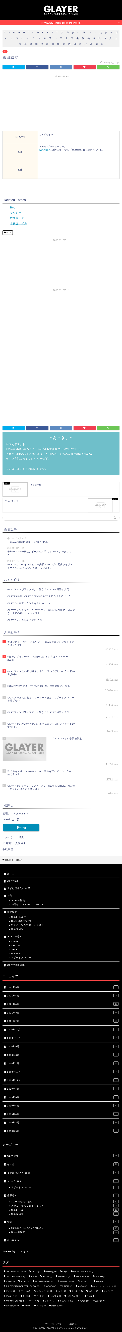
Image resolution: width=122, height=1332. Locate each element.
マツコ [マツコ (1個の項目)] (91, 1296)
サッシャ (15, 212)
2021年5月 (62, 995)
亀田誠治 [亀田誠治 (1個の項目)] (84, 1301)
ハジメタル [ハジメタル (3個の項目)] (55, 1296)
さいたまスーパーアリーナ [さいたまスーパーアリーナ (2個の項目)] (104, 1286)
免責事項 (73, 1324)
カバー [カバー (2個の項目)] (62, 1291)
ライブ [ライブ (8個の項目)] (35, 1301)
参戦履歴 (8, 849)
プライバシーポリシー (54, 1324)
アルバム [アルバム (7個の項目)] (26, 1291)
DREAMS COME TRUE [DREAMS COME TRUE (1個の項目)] (83, 1272)
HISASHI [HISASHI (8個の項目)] (47, 1276)
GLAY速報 (13, 881)
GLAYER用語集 (16, 965)
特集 (9, 895)
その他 (62, 1164)
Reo (12, 207)
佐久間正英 (45, 149)
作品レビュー (18, 917)
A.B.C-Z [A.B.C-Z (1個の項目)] (36, 1272)
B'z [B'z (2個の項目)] (65, 1272)
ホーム (11, 874)
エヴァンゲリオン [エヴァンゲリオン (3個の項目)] (44, 1291)
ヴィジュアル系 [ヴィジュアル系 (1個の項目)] (67, 1301)
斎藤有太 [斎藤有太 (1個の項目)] (100, 1301)
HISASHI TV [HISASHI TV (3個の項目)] (64, 1276)
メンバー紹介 (14, 936)
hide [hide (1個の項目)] (34, 1276)
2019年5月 (62, 1105)
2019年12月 (62, 1071)
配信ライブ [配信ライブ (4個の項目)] (57, 1306)
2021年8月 (62, 987)
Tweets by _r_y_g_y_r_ (17, 1251)
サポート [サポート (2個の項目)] (93, 1291)
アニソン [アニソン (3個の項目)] (10, 1291)
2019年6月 (62, 1097)
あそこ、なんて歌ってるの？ (27, 925)
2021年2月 (62, 1021)
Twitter (21, 827)
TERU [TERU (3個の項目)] (99, 1281)
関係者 (8, 232)
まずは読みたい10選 (18, 888)
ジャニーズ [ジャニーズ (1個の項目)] (11, 1296)
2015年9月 (62, 1131)
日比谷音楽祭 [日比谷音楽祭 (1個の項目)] (12, 1306)
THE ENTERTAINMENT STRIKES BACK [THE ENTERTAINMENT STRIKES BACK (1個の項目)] (23, 1286)
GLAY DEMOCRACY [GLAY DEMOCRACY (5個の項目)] (15, 1276)
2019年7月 (62, 1088)
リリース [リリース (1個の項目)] (49, 1301)
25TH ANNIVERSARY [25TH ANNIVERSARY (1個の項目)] (16, 1272)
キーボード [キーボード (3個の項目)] (77, 1291)
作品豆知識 (17, 929)
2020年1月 (62, 1063)
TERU (14, 941)
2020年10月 (62, 1037)
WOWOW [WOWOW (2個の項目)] (51, 1286)
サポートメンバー (21, 957)
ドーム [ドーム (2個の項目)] (40, 1296)
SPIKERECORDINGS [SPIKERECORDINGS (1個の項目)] (44, 1281)
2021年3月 (62, 1012)
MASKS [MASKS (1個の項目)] (10, 1281)
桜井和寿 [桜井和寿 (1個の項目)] (41, 1306)
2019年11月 (62, 1080)
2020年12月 (62, 1029)
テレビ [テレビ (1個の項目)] (27, 1296)
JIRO (14, 949)
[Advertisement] (61, 102)
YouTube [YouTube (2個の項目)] (82, 1286)
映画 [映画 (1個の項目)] (28, 1306)
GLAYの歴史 (18, 900)
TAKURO (16, 945)
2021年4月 (62, 1004)
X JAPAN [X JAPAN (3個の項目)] (67, 1286)
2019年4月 (62, 1114)
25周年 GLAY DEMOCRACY (27, 904)
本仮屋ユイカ (18, 223)
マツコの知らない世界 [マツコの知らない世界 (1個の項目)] (15, 1301)
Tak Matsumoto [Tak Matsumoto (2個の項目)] (67, 1281)
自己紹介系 (62, 1240)
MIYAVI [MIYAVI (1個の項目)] (25, 1281)
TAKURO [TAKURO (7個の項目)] (85, 1281)
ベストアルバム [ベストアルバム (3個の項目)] (74, 1296)
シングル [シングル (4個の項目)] (108, 1291)
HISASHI (16, 953)
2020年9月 (62, 1046)
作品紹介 (12, 912)
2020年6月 (62, 1054)
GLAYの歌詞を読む (22, 921)
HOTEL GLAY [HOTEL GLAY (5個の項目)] (82, 1276)
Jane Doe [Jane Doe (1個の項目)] (100, 1276)
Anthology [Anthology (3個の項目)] (51, 1272)
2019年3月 (62, 1122)
